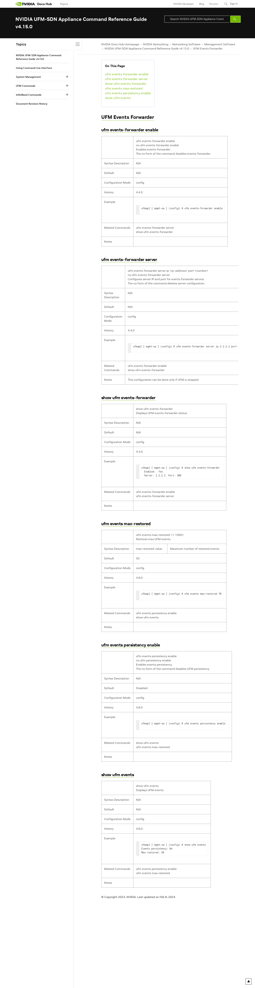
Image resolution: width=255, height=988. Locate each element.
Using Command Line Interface (34, 68)
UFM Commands (25, 85)
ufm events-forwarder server (126, 79)
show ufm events (118, 98)
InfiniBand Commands (28, 94)
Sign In (233, 3)
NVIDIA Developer (182, 3)
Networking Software (186, 44)
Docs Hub (44, 4)
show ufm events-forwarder (125, 84)
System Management (28, 76)
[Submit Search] (235, 19)
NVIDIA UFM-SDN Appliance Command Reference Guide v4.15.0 (147, 48)
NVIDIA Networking (155, 44)
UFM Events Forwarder (208, 48)
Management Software (219, 44)
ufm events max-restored (123, 88)
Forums (212, 3)
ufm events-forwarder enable (126, 74)
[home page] (25, 4)
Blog (200, 3)
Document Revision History (31, 103)
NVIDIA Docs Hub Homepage (120, 44)
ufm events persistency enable (128, 93)
